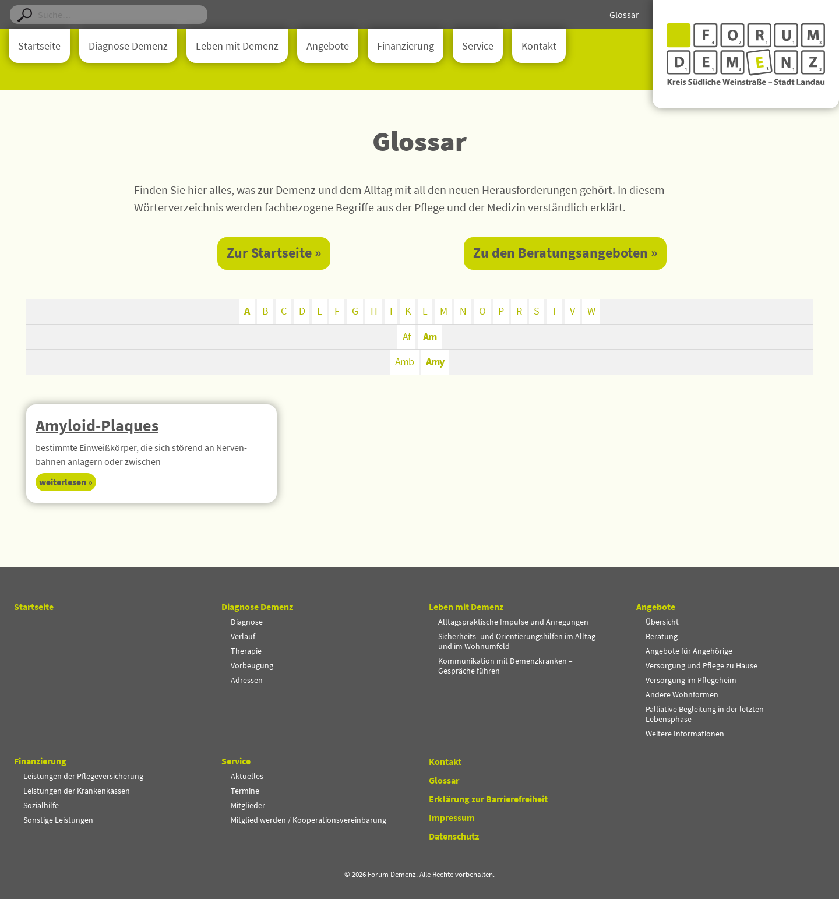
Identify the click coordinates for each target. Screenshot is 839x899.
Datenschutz (454, 836)
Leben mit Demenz (237, 46)
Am (429, 337)
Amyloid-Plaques (97, 425)
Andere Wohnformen (682, 694)
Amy (435, 362)
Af (406, 337)
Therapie (246, 651)
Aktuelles (247, 776)
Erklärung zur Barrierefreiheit (488, 798)
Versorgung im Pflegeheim (691, 680)
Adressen (247, 680)
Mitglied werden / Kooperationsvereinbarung (308, 820)
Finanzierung (405, 46)
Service (477, 46)
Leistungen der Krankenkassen (76, 790)
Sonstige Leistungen (58, 820)
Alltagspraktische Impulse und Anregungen (513, 621)
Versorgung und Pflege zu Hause (701, 665)
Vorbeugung (252, 665)
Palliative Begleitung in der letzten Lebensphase (705, 714)
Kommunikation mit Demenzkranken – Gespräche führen (505, 665)
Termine (245, 790)
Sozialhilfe (41, 805)
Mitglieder (248, 805)
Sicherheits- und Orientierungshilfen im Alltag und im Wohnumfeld (516, 641)
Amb (404, 362)
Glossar (624, 14)
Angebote (327, 46)
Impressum (452, 817)
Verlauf (243, 636)
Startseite (39, 46)
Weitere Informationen (685, 733)
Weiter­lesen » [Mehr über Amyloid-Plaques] (66, 483)
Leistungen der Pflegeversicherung (83, 776)
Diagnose (247, 621)
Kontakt (538, 46)
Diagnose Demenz (128, 46)
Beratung (662, 636)
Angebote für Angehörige (689, 651)
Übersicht (662, 621)
